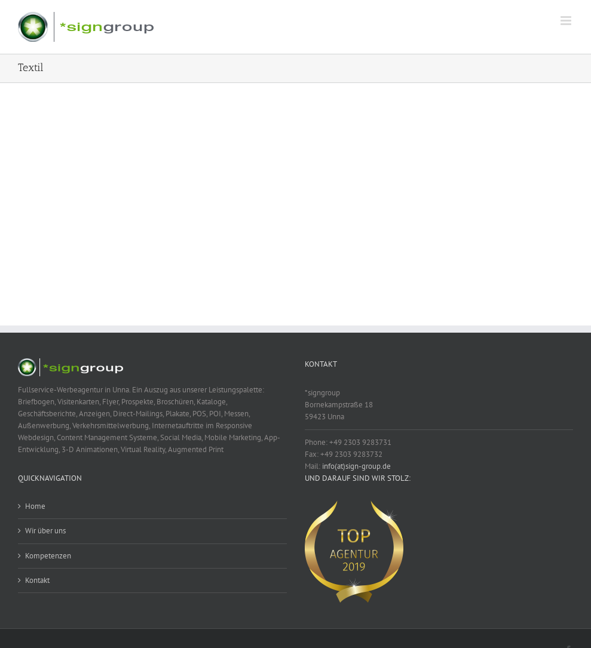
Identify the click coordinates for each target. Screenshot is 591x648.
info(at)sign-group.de (356, 466)
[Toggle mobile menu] (567, 20)
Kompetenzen (48, 556)
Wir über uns (45, 531)
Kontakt (37, 580)
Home (35, 506)
